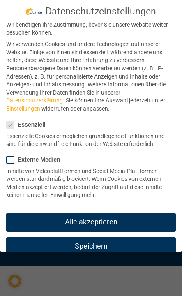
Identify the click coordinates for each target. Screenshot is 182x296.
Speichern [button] (91, 246)
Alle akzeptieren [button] (91, 222)
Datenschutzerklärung (34, 100)
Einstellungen (23, 108)
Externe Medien (36, 160)
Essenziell (29, 125)
